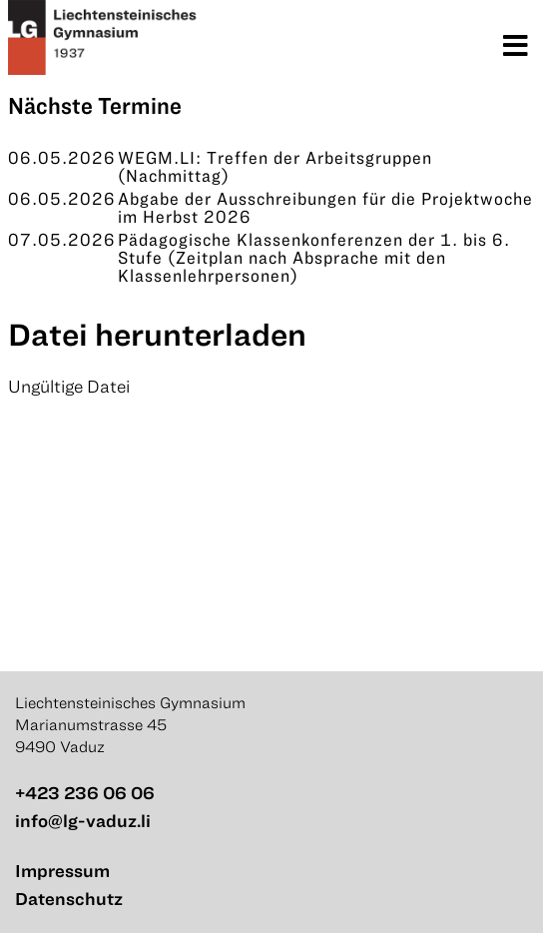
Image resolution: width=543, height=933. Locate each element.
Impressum (62, 870)
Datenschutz (69, 898)
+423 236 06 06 (85, 792)
